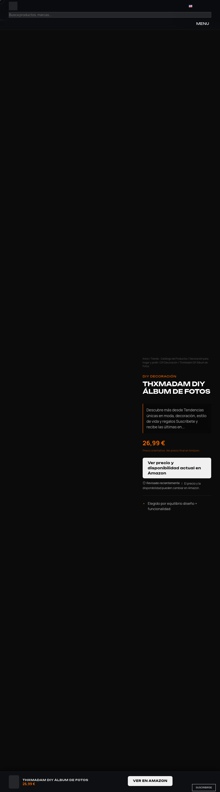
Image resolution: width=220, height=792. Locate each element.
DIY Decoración (168, 362)
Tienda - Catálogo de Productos (169, 358)
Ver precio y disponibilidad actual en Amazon (174, 468)
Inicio (146, 358)
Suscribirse (204, 787)
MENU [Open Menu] (202, 23)
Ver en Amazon (150, 781)
